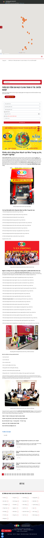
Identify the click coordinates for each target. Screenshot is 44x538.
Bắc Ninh (5, 501)
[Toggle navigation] (42, 56)
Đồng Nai (5, 518)
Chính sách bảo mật (33, 534)
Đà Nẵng (5, 511)
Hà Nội (5, 497)
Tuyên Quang (36, 504)
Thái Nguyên (6, 504)
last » (32, 474)
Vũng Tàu (16, 515)
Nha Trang (36, 511)
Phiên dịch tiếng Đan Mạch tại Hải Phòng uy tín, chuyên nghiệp (28, 464)
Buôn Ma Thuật (27, 511)
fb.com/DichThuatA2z (26, 525)
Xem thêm (18, 447)
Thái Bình (15, 504)
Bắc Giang (26, 504)
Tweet (5, 435)
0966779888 (19, 529)
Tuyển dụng (9, 534)
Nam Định (26, 501)
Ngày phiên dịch (7, 111)
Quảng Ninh (36, 497)
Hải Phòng (26, 497)
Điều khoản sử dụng (24, 534)
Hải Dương (16, 501)
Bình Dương (36, 515)
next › (28, 474)
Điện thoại (10, 116)
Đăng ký (18, 534)
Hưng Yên (16, 497)
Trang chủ (4, 60)
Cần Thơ (25, 515)
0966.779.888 (14, 529)
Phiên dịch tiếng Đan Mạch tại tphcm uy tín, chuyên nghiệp (27, 441)
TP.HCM (5, 515)
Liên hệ (14, 534)
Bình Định (16, 511)
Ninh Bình (35, 501)
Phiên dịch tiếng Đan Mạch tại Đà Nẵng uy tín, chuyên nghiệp (28, 452)
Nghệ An (15, 508)
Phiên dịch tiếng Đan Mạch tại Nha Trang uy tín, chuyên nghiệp (22, 60)
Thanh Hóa (6, 508)
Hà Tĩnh (25, 508)
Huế (34, 508)
